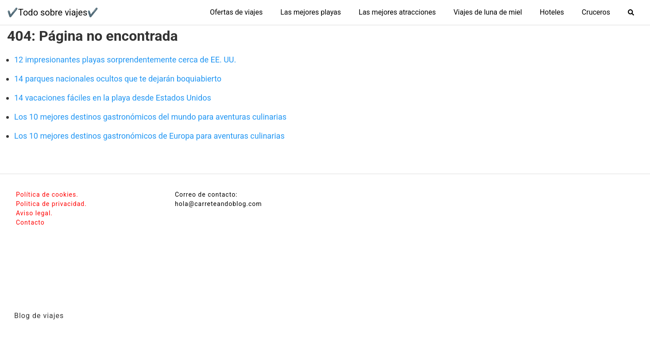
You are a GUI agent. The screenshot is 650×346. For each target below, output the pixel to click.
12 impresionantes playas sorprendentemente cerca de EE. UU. (125, 59)
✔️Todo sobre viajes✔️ (52, 12)
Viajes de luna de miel (487, 12)
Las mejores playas (310, 12)
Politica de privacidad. (51, 203)
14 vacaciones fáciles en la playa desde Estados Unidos (112, 97)
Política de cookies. (47, 194)
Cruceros (596, 12)
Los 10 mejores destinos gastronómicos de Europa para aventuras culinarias (149, 135)
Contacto (30, 222)
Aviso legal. (34, 213)
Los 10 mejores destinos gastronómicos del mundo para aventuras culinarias (150, 116)
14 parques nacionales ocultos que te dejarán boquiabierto (117, 78)
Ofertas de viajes (236, 12)
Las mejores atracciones (397, 12)
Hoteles (552, 12)
